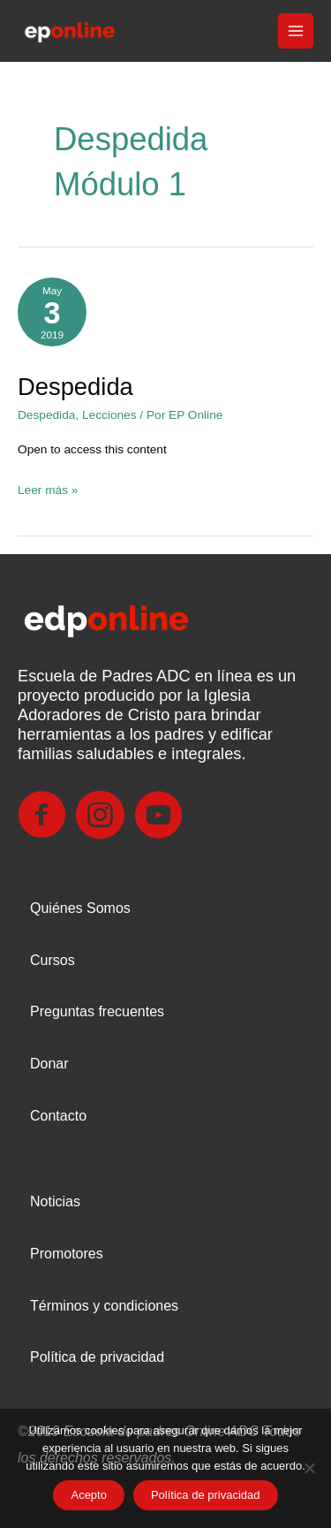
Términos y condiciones (104, 1305)
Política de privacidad (97, 1357)
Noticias (55, 1201)
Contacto (58, 1115)
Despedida (75, 386)
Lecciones (109, 415)
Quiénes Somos (80, 908)
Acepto (88, 1494)
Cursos (52, 960)
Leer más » (48, 488)
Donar (49, 1063)
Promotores (66, 1253)
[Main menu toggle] (296, 31)
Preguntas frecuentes (97, 1011)
